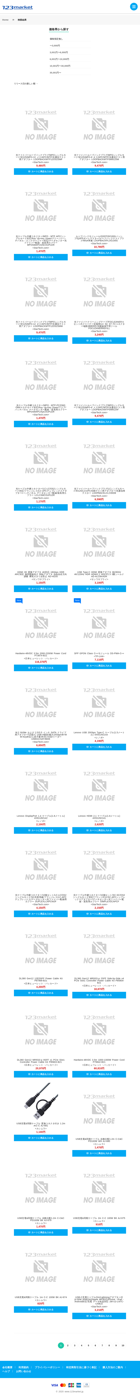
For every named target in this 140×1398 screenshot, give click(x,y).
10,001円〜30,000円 (60, 66)
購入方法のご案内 (113, 1367)
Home (5, 20)
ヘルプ (6, 1371)
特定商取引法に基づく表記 (81, 1367)
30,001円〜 (55, 73)
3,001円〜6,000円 (59, 52)
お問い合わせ (23, 1371)
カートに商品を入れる (41, 171)
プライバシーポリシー (47, 1367)
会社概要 (7, 1367)
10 (123, 1345)
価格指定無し (56, 39)
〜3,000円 (55, 46)
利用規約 (24, 1367)
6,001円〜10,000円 (59, 59)
